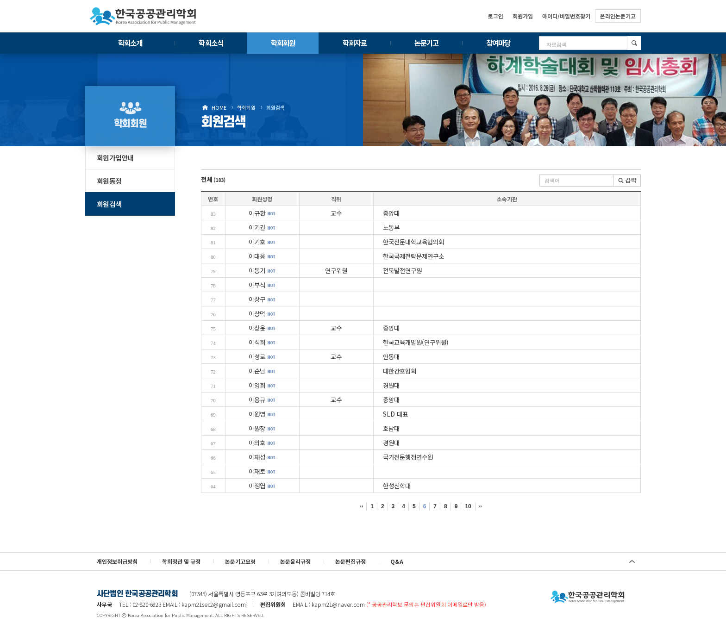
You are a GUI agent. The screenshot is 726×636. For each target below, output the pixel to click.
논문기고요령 (240, 561)
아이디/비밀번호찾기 (566, 16)
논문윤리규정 (295, 561)
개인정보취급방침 (117, 561)
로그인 (495, 16)
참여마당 (498, 42)
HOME (219, 107)
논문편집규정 (350, 561)
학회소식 (211, 42)
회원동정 (109, 181)
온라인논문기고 (618, 16)
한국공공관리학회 (143, 16)
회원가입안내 (115, 157)
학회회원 (283, 42)
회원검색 (275, 107)
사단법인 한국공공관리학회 (587, 597)
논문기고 (426, 42)
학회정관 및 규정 (181, 561)
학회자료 (355, 42)
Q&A (396, 561)
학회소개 (130, 42)
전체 (213, 179)
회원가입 (523, 16)
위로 (632, 561)
